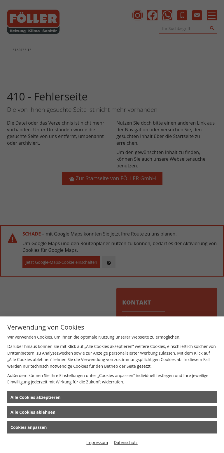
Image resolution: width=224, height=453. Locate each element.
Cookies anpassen (28, 427)
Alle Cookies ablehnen (32, 412)
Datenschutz (125, 442)
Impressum (97, 442)
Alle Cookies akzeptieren (35, 397)
